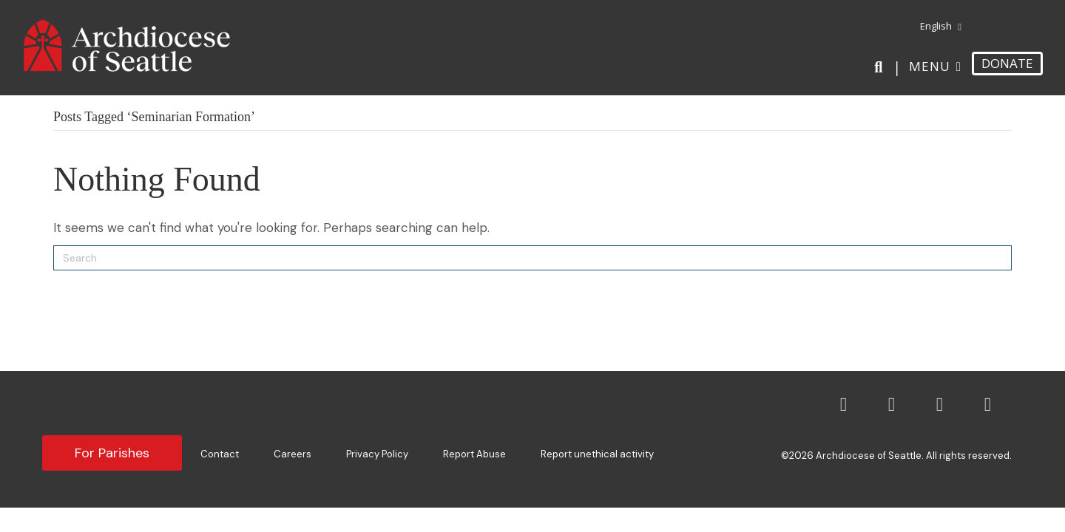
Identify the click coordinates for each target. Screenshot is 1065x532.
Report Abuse (474, 454)
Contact (219, 454)
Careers (292, 454)
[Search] (881, 67)
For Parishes (112, 453)
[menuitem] (935, 26)
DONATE (1007, 63)
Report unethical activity (597, 454)
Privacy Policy (377, 454)
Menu (929, 66)
